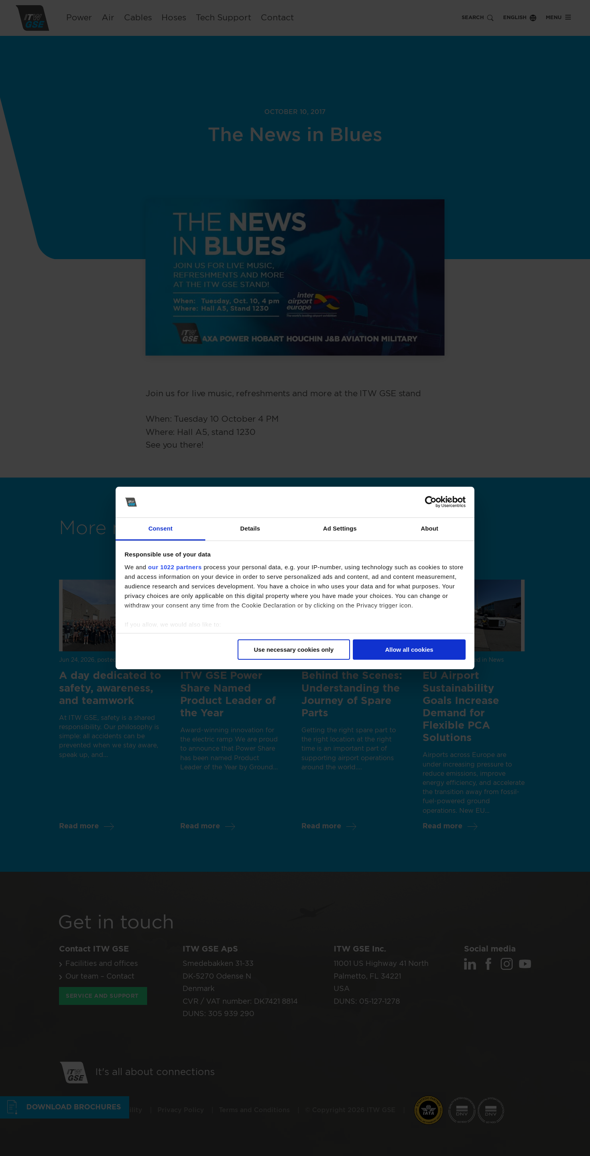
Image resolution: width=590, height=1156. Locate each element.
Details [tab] (250, 528)
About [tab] (430, 528)
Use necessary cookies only (294, 649)
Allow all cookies (409, 649)
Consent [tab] (160, 528)
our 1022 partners (175, 567)
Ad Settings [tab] (339, 528)
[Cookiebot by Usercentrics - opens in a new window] (431, 502)
